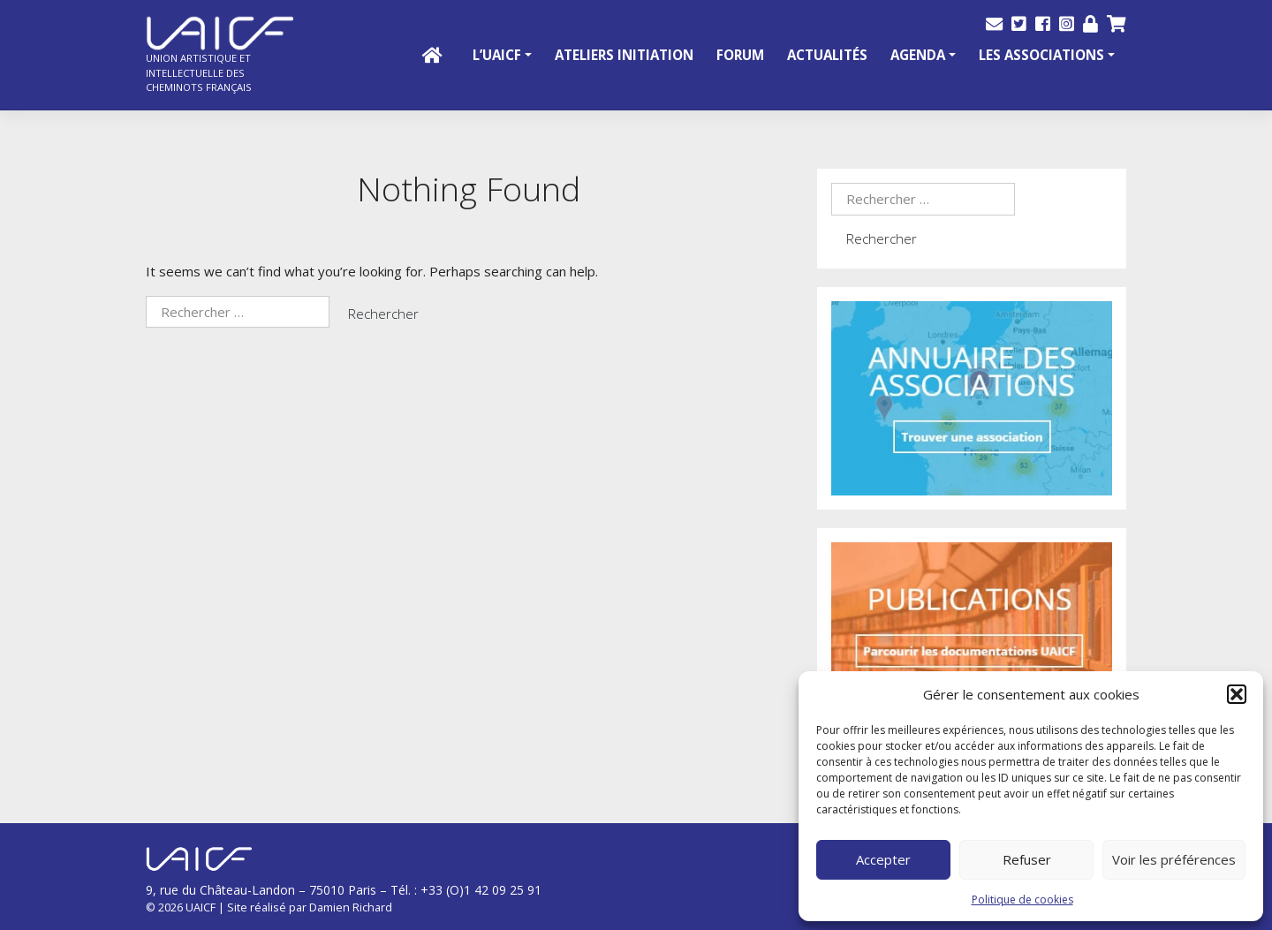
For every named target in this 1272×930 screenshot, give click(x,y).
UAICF (201, 907)
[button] (1237, 694)
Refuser (1027, 859)
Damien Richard (350, 907)
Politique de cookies (1022, 899)
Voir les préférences (1174, 859)
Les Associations (1041, 55)
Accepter (883, 859)
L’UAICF (497, 55)
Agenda (917, 55)
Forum (740, 55)
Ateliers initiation (624, 55)
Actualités (827, 55)
